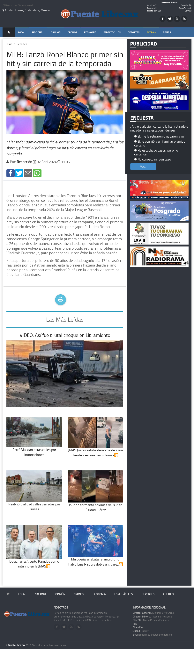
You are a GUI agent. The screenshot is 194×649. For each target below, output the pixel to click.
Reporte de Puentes (169, 2)
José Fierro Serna (152, 616)
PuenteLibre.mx (17, 645)
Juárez (140, 631)
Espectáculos (112, 32)
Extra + (151, 32)
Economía (90, 32)
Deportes (133, 32)
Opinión (56, 32)
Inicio (9, 44)
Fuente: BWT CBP (154, 10)
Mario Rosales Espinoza (150, 620)
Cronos (72, 32)
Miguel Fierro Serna (153, 613)
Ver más (188, 10)
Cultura (168, 594)
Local (21, 32)
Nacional (38, 32)
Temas (167, 32)
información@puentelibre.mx (152, 634)
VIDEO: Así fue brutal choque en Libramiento (65, 335)
